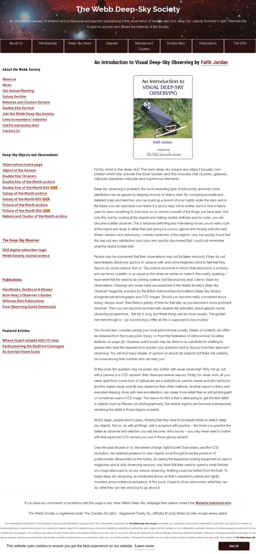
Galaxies (112, 43)
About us (9, 79)
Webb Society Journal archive (26, 255)
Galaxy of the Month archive (24, 193)
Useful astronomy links (20, 125)
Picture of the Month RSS (26, 210)
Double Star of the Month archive (28, 182)
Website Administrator (213, 503)
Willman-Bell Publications (23, 301)
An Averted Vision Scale (21, 352)
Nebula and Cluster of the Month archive (34, 216)
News (6, 85)
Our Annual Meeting (18, 90)
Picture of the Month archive (25, 205)
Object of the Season (19, 170)
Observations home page (22, 164)
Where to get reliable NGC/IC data (30, 340)
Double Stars (176, 43)
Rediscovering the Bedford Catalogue (33, 346)
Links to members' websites (24, 119)
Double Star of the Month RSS (30, 187)
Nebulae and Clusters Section (26, 102)
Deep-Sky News (79, 43)
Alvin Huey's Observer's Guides (27, 295)
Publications (208, 43)
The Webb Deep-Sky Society (128, 9)
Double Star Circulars (19, 176)
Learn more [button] (144, 546)
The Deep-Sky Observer (20, 240)
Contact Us (11, 131)
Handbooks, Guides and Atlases (27, 289)
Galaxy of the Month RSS (26, 199)
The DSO (240, 43)
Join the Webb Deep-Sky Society (28, 114)
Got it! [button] (234, 546)
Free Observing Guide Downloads (29, 306)
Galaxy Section (14, 96)
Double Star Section (18, 108)
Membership (48, 43)
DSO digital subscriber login (24, 250)
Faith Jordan (214, 62)
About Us (16, 43)
